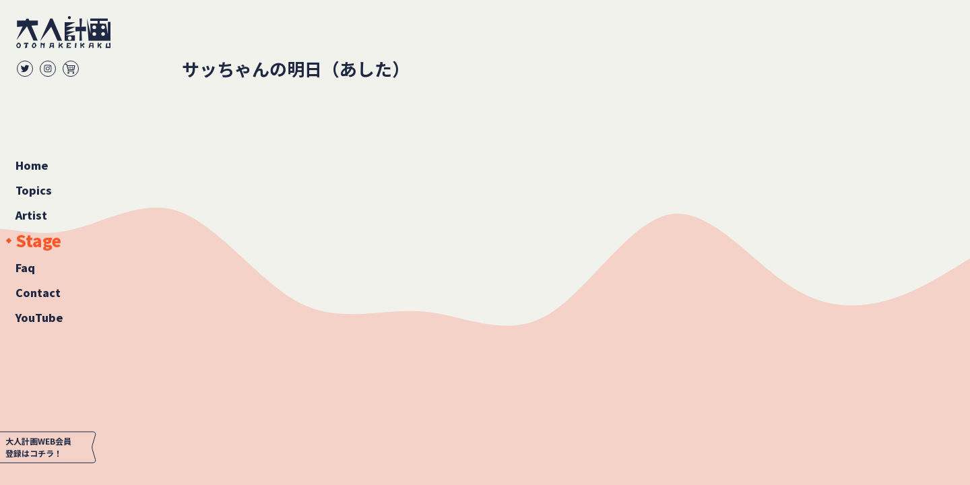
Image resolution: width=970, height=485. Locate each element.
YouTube (39, 317)
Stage (38, 241)
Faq (25, 267)
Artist (31, 215)
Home (31, 165)
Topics (33, 190)
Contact (38, 292)
